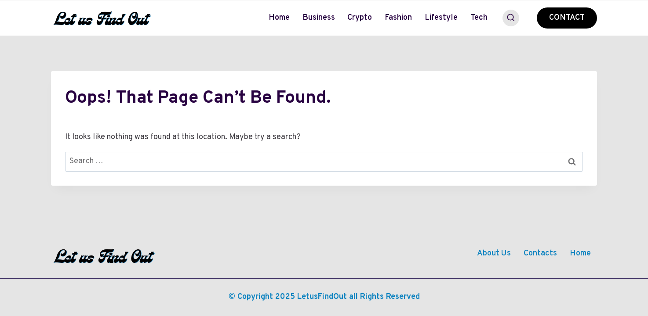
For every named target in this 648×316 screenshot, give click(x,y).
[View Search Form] (510, 18)
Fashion (398, 18)
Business (318, 18)
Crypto (359, 18)
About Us (494, 253)
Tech (479, 18)
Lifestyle (441, 18)
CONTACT (567, 18)
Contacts (540, 253)
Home (279, 18)
